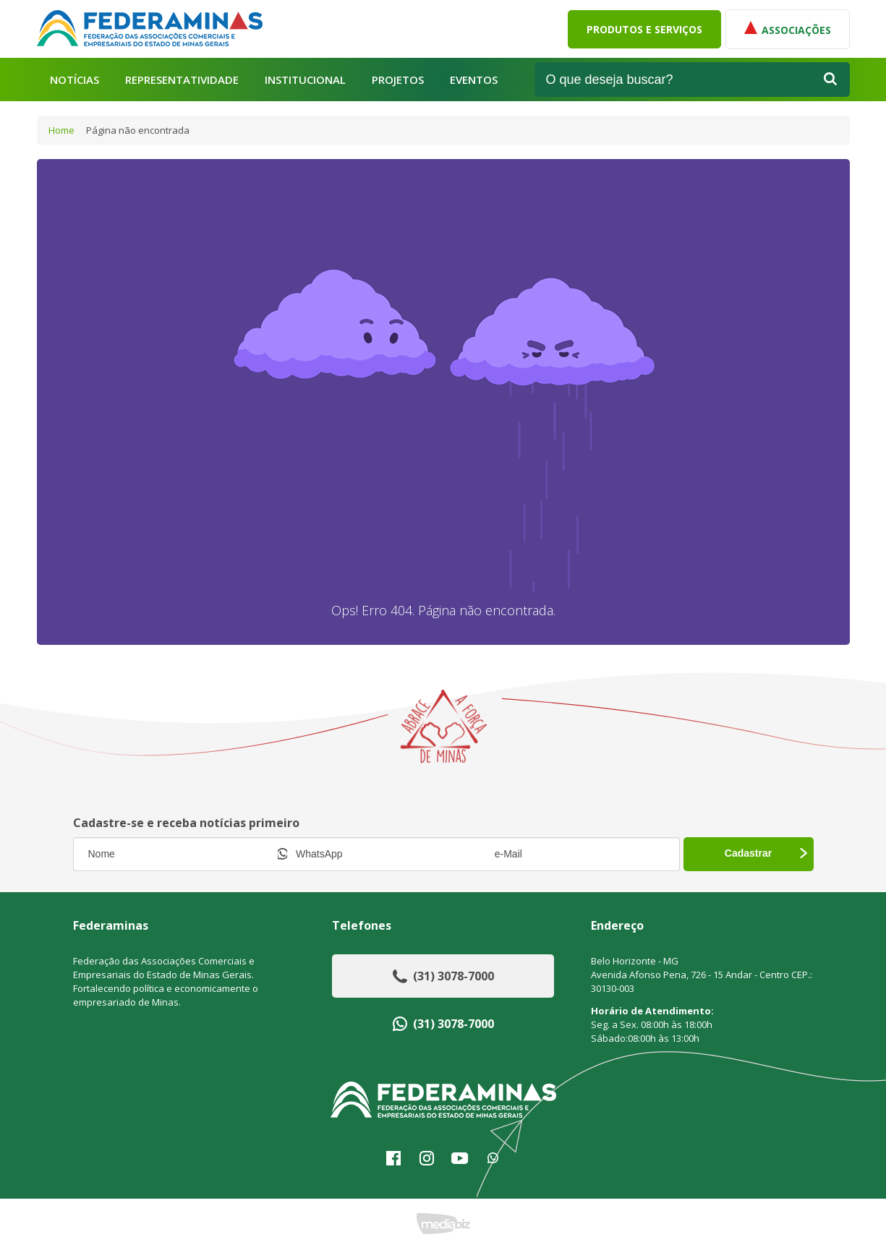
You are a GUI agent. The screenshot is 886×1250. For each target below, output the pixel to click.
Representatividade (182, 79)
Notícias (74, 79)
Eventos (474, 79)
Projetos (398, 79)
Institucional (305, 79)
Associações (787, 29)
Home (61, 130)
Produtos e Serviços (644, 29)
